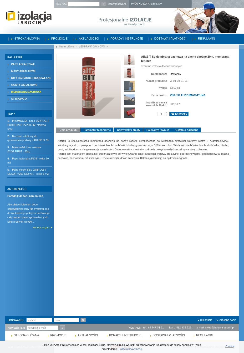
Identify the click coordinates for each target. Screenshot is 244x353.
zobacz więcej (41, 227)
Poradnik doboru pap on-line (25, 195)
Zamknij (229, 346)
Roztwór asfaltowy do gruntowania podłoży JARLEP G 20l (28, 138)
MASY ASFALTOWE (23, 71)
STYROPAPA (19, 98)
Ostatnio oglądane (186, 129)
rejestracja (206, 319)
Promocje (59, 38)
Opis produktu (68, 129)
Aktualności (89, 38)
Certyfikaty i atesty (128, 129)
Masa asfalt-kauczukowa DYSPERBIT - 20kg (24, 149)
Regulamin (206, 38)
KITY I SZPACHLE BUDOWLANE (31, 78)
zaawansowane (117, 3)
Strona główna (27, 38)
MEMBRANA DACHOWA (92, 46)
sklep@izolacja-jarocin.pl (219, 327)
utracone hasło (227, 319)
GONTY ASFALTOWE (24, 84)
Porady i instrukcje (127, 38)
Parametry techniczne (97, 129)
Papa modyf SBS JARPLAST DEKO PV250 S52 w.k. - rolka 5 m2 (28, 171)
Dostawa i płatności (170, 38)
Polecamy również (158, 129)
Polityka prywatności (130, 349)
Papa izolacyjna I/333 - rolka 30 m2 (28, 160)
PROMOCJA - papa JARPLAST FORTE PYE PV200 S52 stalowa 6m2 (28, 124)
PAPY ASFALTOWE (23, 64)
